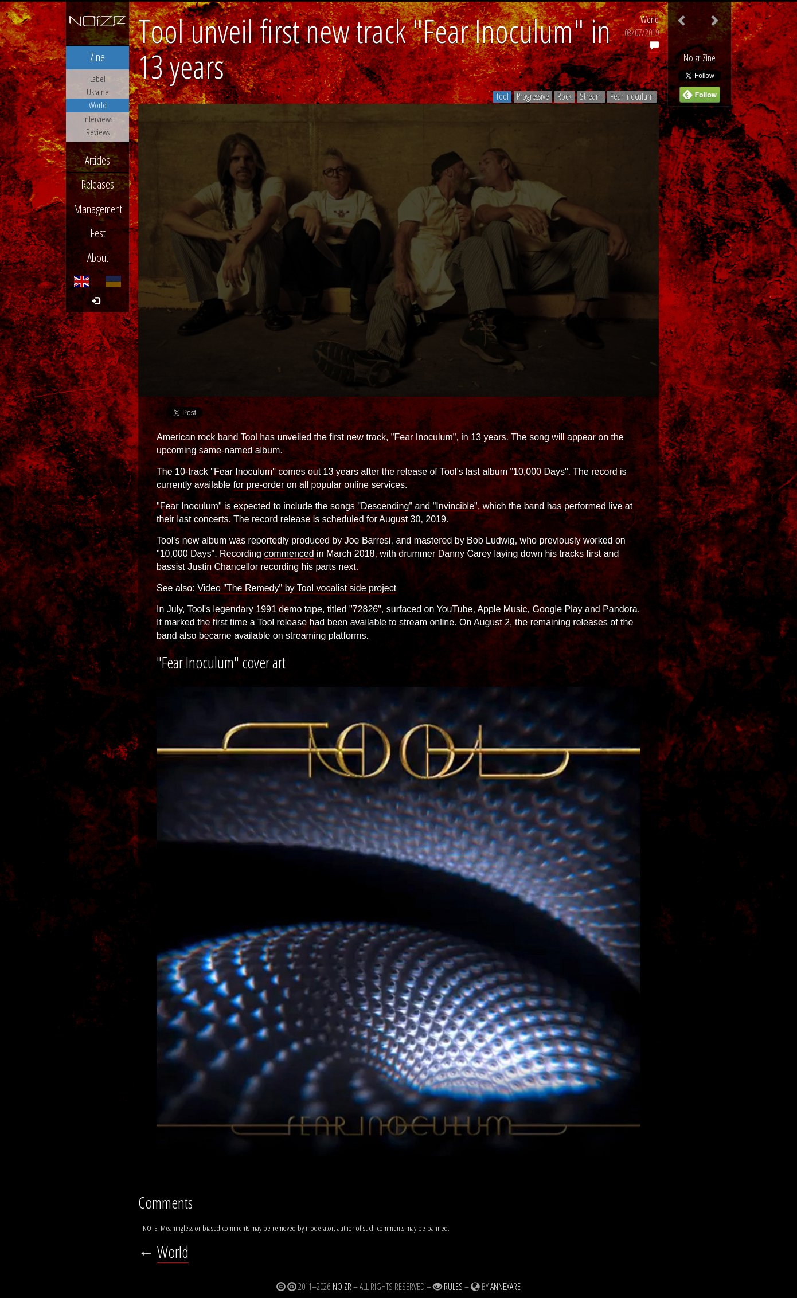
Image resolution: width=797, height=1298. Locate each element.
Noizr (342, 1286)
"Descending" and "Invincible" (417, 506)
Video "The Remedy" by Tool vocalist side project (296, 588)
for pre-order (258, 485)
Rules (453, 1286)
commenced (289, 553)
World (649, 19)
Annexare (505, 1286)
